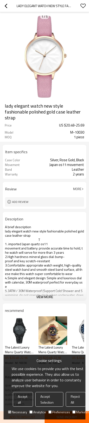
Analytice (37, 412)
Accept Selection (47, 399)
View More (44, 296)
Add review (20, 202)
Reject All (75, 399)
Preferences (59, 412)
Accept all (22, 399)
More (77, 189)
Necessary (17, 412)
